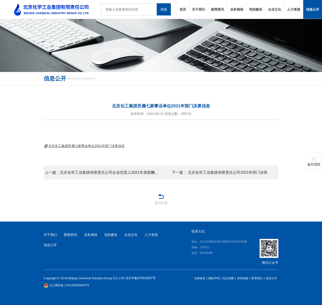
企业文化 (274, 9)
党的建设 (255, 9)
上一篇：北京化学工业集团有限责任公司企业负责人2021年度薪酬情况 (103, 172)
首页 (183, 9)
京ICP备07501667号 (141, 278)
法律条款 (199, 278)
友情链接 (242, 278)
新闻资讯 (217, 9)
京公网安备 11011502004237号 (66, 285)
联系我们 (257, 278)
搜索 (164, 9)
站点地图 (228, 278)
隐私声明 (214, 278)
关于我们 (198, 9)
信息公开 (312, 9)
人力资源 (293, 9)
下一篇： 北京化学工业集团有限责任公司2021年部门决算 (220, 172)
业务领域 (236, 9)
